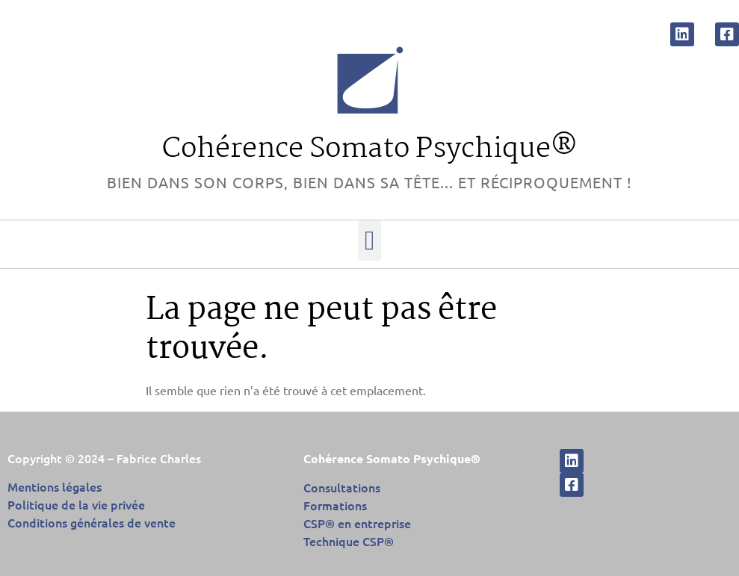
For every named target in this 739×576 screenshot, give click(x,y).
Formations (335, 505)
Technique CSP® (348, 541)
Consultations (341, 487)
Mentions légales (54, 486)
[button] (369, 240)
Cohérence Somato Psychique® (370, 149)
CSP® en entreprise (357, 523)
